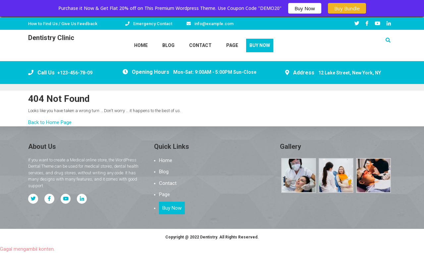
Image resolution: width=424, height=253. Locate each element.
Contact (200, 45)
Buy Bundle (347, 8)
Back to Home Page (50, 122)
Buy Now (304, 8)
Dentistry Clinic (51, 38)
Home (141, 45)
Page (232, 45)
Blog (168, 45)
